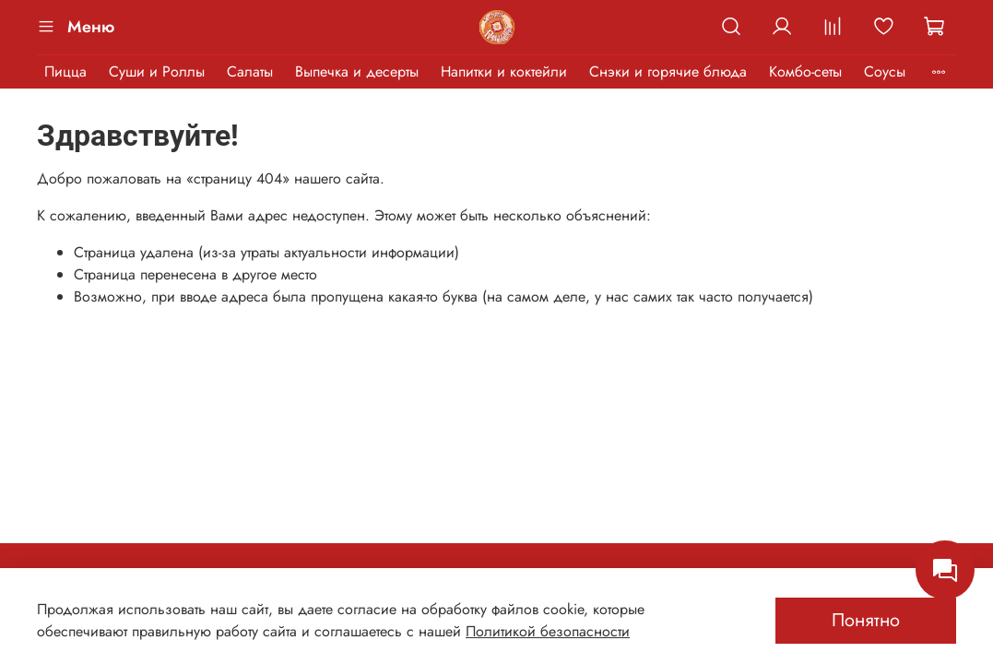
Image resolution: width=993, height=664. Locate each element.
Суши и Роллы (157, 71)
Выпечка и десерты (357, 71)
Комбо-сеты (805, 71)
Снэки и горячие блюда (668, 71)
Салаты (250, 71)
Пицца (65, 71)
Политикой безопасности (548, 631)
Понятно (866, 620)
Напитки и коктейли (504, 71)
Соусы (884, 71)
